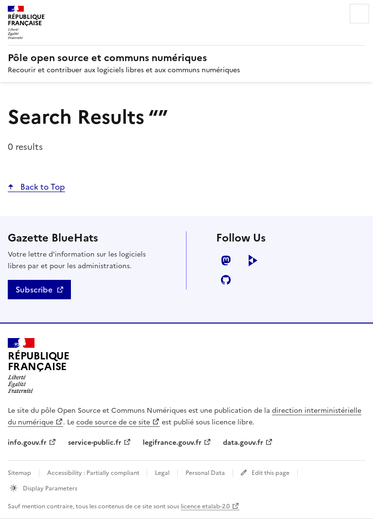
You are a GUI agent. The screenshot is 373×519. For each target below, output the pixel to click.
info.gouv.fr (27, 443)
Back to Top (41, 187)
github (226, 280)
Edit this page (270, 473)
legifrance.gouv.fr (172, 443)
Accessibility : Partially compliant (94, 473)
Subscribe (34, 289)
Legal (162, 473)
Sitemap (19, 473)
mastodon (226, 260)
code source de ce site (113, 422)
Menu (359, 13)
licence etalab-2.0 (205, 506)
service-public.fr (94, 443)
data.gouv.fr (243, 443)
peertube (253, 260)
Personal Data (205, 473)
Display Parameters (49, 488)
